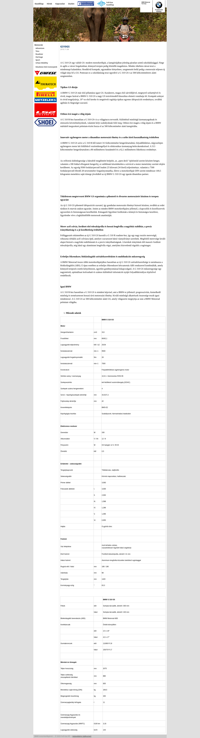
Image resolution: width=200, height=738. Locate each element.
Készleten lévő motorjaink (46, 67)
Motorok (38, 45)
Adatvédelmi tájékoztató (81, 736)
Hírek (49, 3)
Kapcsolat (60, 3)
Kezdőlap (39, 3)
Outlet (71, 3)
